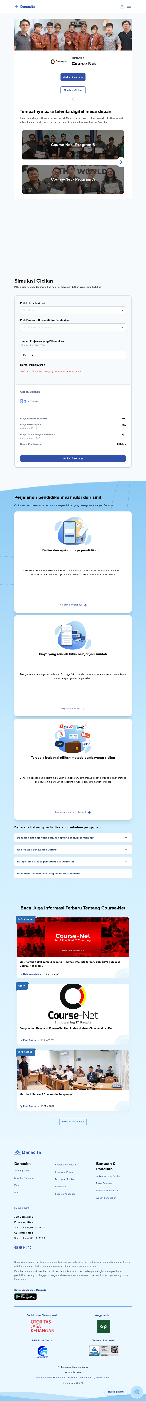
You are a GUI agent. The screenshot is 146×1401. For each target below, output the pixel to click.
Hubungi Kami (21, 1207)
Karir (16, 1185)
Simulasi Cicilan (73, 90)
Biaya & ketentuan (73, 708)
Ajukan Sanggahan (106, 1198)
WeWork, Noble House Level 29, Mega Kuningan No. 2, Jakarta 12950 (73, 1377)
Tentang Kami (21, 1170)
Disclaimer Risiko (64, 1179)
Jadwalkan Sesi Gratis (108, 1176)
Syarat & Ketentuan (65, 1164)
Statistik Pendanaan (25, 1178)
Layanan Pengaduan (107, 1190)
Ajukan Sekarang (73, 77)
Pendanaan (61, 1186)
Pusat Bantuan (104, 1183)
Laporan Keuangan (65, 1194)
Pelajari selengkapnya (73, 604)
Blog (16, 1192)
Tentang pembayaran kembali (73, 812)
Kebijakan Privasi (64, 1172)
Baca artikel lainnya (73, 1121)
